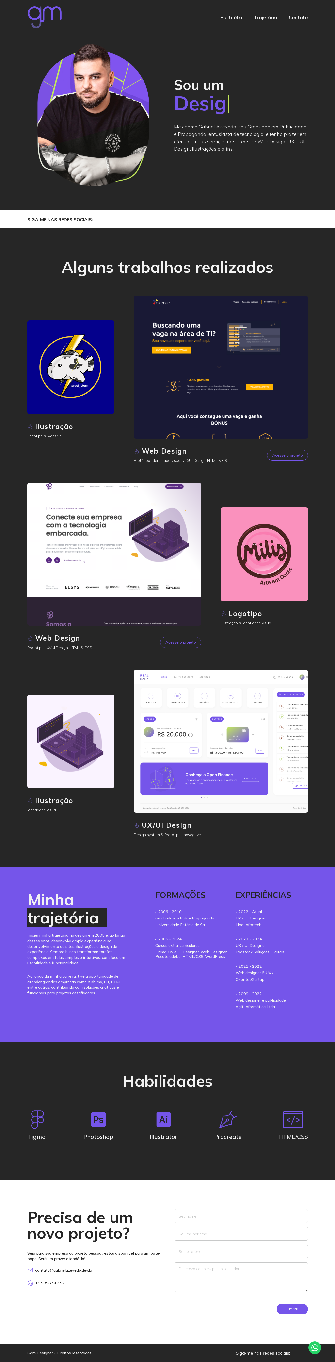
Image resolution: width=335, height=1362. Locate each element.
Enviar (292, 1308)
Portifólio (231, 17)
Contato (298, 17)
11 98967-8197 (46, 1283)
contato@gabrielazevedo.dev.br (60, 1270)
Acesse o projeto (287, 455)
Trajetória (265, 17)
